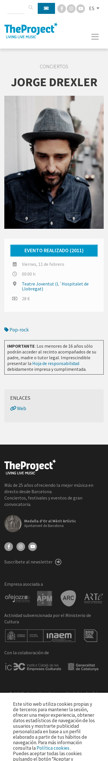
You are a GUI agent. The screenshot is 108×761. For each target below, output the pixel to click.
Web (18, 408)
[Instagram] (71, 8)
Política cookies (53, 748)
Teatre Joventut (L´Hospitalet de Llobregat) (55, 286)
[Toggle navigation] (95, 37)
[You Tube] (80, 8)
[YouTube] (32, 546)
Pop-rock (16, 330)
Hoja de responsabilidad (55, 363)
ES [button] (92, 8)
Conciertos (54, 66)
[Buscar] (30, 7)
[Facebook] (62, 8)
